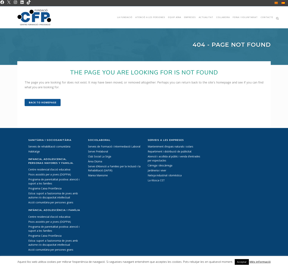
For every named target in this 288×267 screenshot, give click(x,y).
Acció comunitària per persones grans (50, 202)
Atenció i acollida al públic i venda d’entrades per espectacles (174, 158)
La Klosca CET (156, 180)
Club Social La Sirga (99, 156)
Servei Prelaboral (98, 151)
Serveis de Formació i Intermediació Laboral (114, 146)
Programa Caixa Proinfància (45, 188)
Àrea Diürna (95, 161)
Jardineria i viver (157, 170)
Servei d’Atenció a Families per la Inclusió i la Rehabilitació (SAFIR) (114, 168)
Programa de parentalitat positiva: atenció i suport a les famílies (54, 181)
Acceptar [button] (242, 262)
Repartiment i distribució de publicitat (170, 151)
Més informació (260, 262)
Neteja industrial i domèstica (165, 175)
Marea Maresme (98, 175)
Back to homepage (42, 102)
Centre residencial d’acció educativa (49, 169)
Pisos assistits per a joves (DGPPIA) (49, 174)
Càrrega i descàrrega (160, 165)
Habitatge (34, 151)
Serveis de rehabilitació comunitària (49, 146)
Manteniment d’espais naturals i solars (170, 146)
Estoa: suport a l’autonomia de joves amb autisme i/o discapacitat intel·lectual (53, 195)
